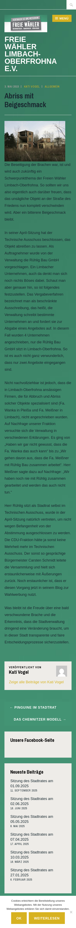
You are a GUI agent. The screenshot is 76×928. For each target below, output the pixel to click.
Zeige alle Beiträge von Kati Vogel (36, 682)
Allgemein (52, 86)
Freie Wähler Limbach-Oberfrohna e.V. (30, 54)
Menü (64, 18)
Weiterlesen (47, 918)
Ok (19, 918)
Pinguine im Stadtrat (35, 707)
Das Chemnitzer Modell (38, 719)
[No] (71, 912)
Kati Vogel (32, 86)
